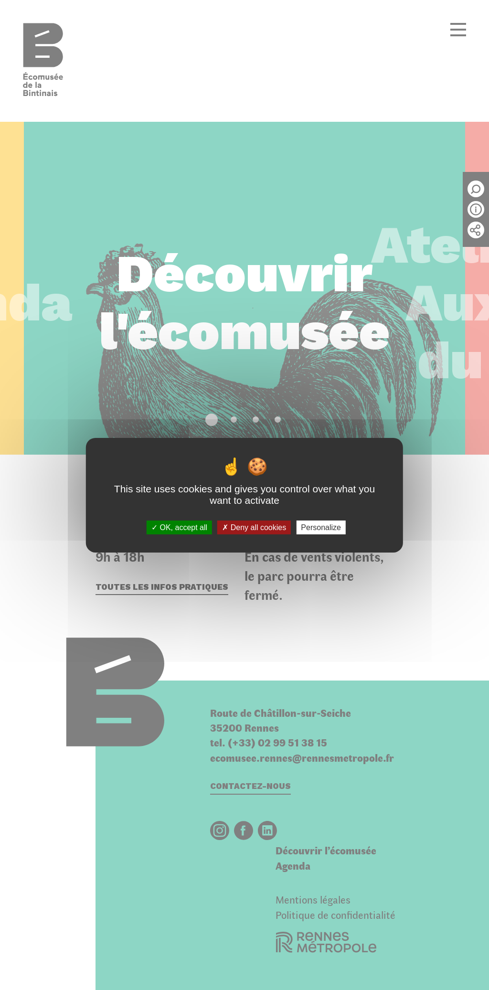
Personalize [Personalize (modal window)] (321, 527)
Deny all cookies (254, 527)
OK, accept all (179, 527)
